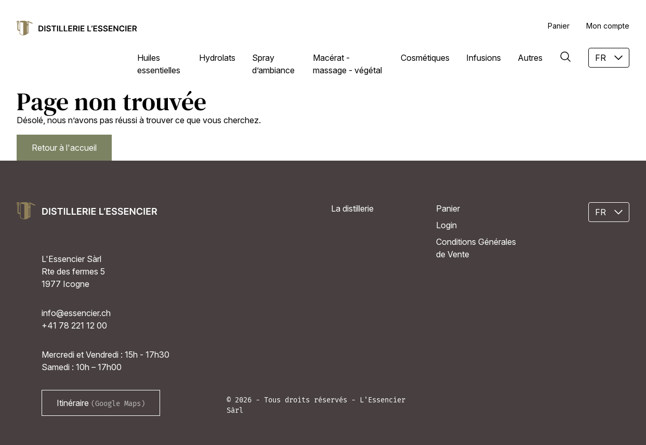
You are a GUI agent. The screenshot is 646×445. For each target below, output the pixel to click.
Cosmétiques (425, 58)
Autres (530, 58)
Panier (559, 25)
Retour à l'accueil (64, 147)
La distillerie (352, 208)
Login (446, 225)
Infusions (483, 58)
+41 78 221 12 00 (74, 325)
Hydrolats (217, 58)
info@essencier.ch (76, 313)
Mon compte (607, 25)
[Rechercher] (565, 56)
